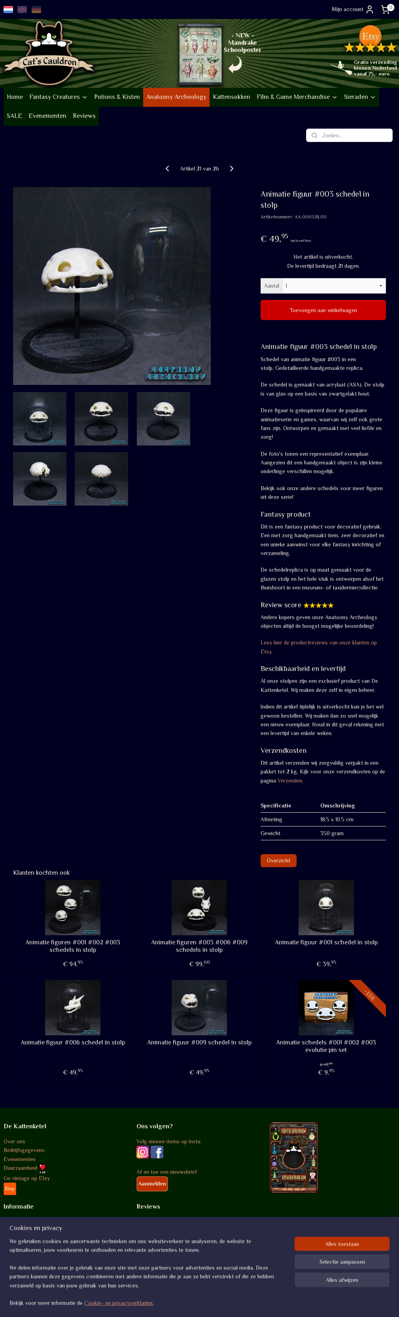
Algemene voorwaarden (31, 1221)
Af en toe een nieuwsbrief (166, 1172)
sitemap (177, 1302)
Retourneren (18, 1239)
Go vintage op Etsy (27, 1178)
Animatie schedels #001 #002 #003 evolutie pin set (326, 1046)
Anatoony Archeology (176, 96)
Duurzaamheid (25, 1168)
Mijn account (353, 9)
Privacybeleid (19, 1248)
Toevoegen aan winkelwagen (323, 310)
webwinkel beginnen (216, 1302)
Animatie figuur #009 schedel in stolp (199, 1042)
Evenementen (47, 115)
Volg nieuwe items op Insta (168, 1141)
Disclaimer (16, 1257)
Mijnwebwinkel (274, 1302)
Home (15, 96)
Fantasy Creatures (58, 96)
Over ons (14, 1141)
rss (191, 1302)
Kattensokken (231, 96)
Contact (13, 1266)
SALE (14, 115)
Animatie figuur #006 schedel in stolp (73, 1042)
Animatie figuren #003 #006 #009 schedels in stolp (199, 946)
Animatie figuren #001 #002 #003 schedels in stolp (72, 946)
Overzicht (278, 860)
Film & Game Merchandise (297, 96)
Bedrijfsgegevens (24, 1150)
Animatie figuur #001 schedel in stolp (326, 942)
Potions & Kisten (117, 96)
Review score (152, 1221)
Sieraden (360, 96)
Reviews (84, 115)
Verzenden (290, 780)
